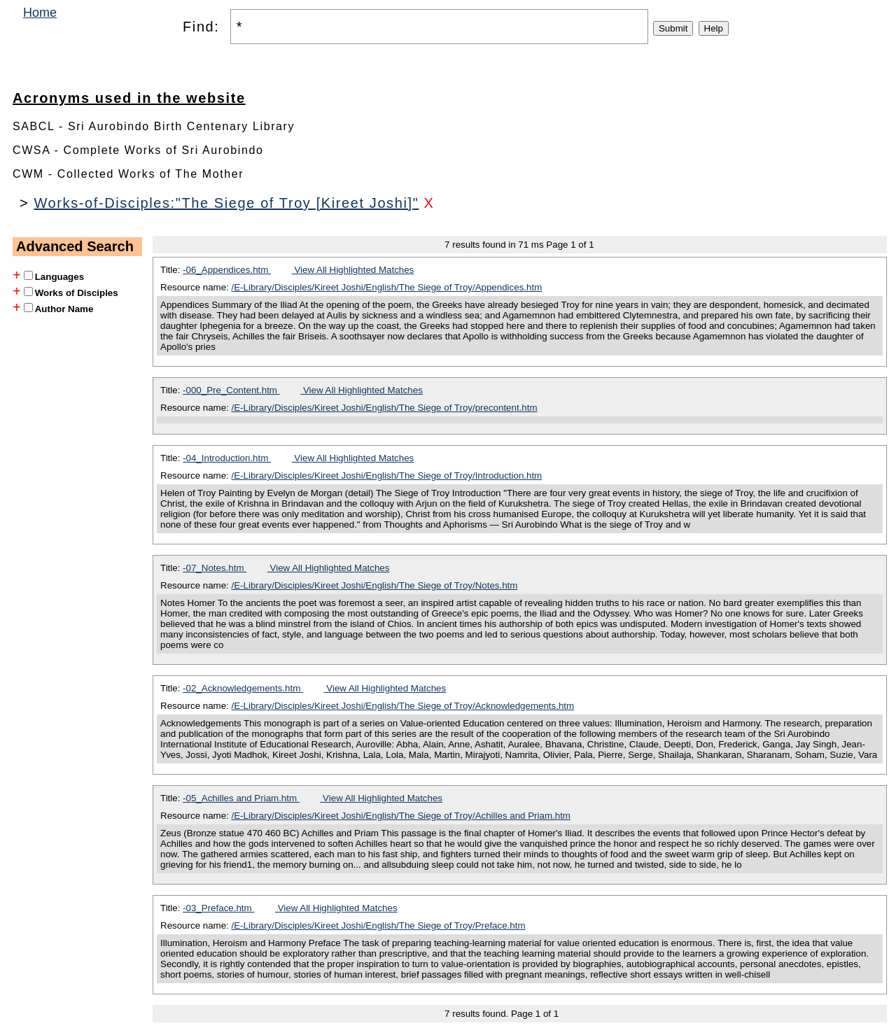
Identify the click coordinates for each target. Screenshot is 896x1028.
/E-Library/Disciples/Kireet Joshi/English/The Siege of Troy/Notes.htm (375, 585)
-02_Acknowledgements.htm (243, 688)
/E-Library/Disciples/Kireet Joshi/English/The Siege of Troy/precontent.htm (385, 407)
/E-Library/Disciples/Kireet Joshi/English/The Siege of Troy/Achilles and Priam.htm (401, 815)
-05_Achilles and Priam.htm (241, 798)
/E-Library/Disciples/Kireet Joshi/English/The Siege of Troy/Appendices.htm (387, 287)
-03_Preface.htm (218, 908)
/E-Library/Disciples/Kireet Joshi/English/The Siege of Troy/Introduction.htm (387, 475)
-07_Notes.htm (214, 568)
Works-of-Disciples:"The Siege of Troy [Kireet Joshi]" (226, 203)
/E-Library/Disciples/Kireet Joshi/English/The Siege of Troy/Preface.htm (379, 925)
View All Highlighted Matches (353, 270)
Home (40, 13)
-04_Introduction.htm (227, 458)
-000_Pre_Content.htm (231, 390)
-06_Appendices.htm (227, 270)
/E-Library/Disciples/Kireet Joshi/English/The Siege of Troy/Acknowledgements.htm (403, 705)
